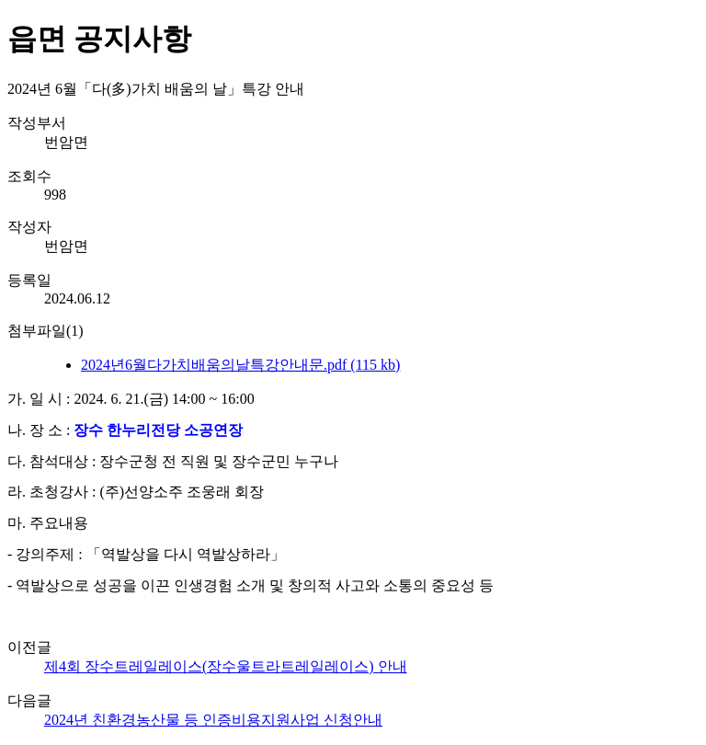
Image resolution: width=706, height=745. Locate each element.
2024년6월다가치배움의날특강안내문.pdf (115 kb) (240, 364)
